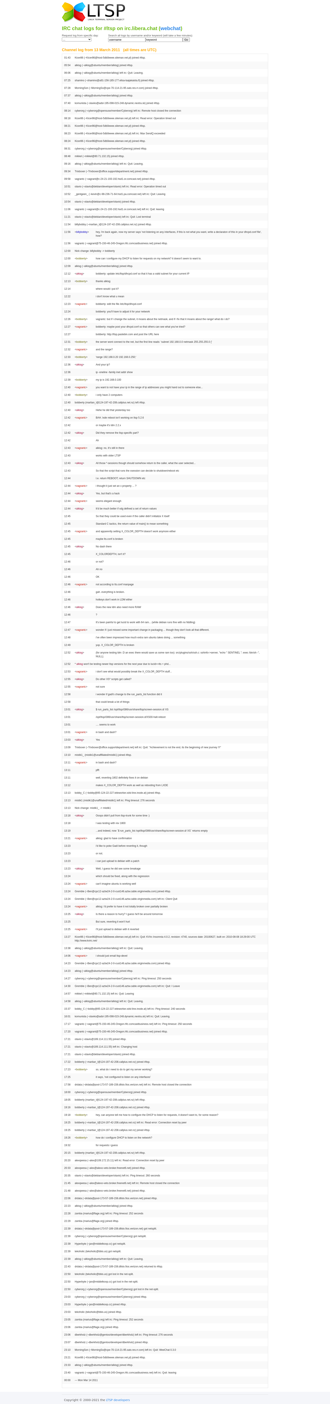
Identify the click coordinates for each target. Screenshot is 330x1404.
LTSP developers (118, 1400)
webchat (170, 28)
